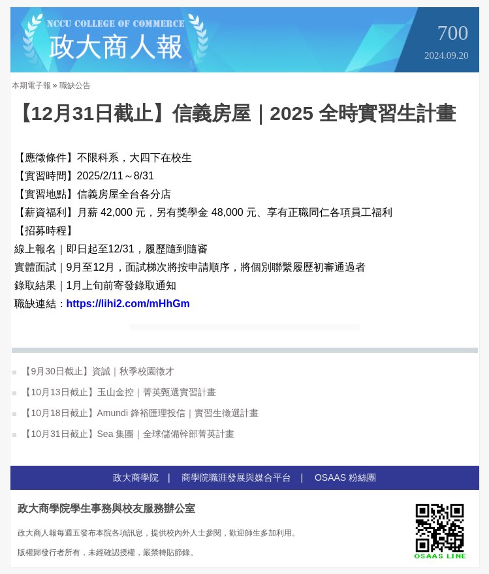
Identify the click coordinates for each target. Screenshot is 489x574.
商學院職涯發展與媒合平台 (236, 477)
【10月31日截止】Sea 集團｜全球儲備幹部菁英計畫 (123, 434)
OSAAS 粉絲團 (345, 477)
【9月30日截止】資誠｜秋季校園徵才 (93, 371)
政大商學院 (136, 477)
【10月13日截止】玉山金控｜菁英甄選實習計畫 (114, 392)
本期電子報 (31, 85)
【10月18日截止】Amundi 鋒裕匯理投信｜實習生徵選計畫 (135, 413)
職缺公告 (75, 85)
